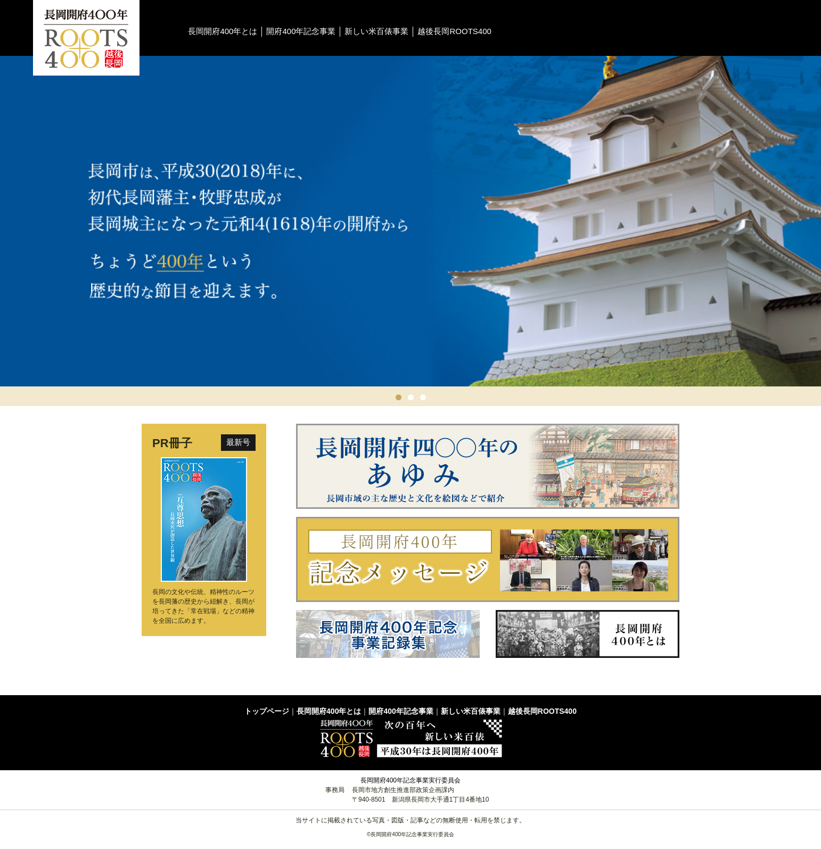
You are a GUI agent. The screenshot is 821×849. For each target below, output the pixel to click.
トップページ (266, 711)
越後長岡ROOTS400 (454, 31)
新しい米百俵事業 (376, 31)
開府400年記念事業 (300, 31)
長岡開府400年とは (222, 31)
